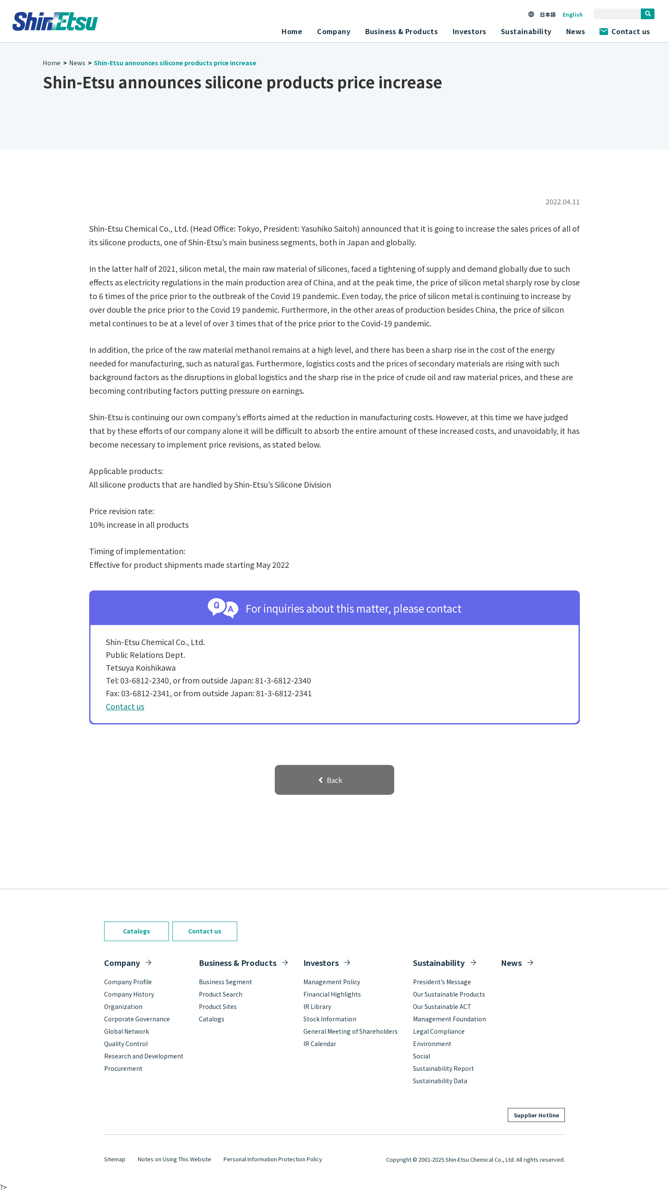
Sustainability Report (443, 1068)
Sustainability (439, 962)
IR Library (317, 1006)
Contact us (624, 31)
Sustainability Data (440, 1080)
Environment (432, 1043)
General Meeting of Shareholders (350, 1031)
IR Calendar (319, 1043)
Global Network (126, 1031)
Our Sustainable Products (449, 994)
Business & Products (237, 962)
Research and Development (143, 1056)
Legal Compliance (439, 1031)
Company (122, 962)
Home (292, 31)
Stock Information (329, 1019)
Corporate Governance (137, 1019)
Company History (129, 994)
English (573, 14)
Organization (123, 1006)
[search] (647, 14)
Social (421, 1056)
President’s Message (442, 981)
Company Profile (128, 981)
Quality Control (126, 1043)
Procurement (123, 1068)
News (575, 31)
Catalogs (136, 931)
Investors (321, 962)
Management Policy (331, 981)
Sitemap (114, 1159)
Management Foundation (449, 1019)
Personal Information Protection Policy (273, 1159)
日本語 (547, 14)
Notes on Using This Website (174, 1159)
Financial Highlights (332, 994)
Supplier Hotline (536, 1115)
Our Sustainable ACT (442, 1006)
